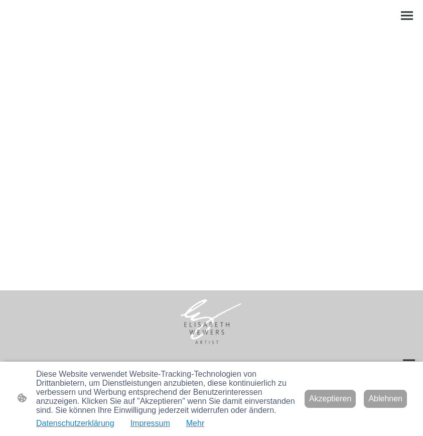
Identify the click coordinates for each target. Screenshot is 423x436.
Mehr (195, 423)
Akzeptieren (330, 398)
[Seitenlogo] (211, 323)
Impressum (150, 423)
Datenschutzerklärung (75, 423)
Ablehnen (385, 398)
